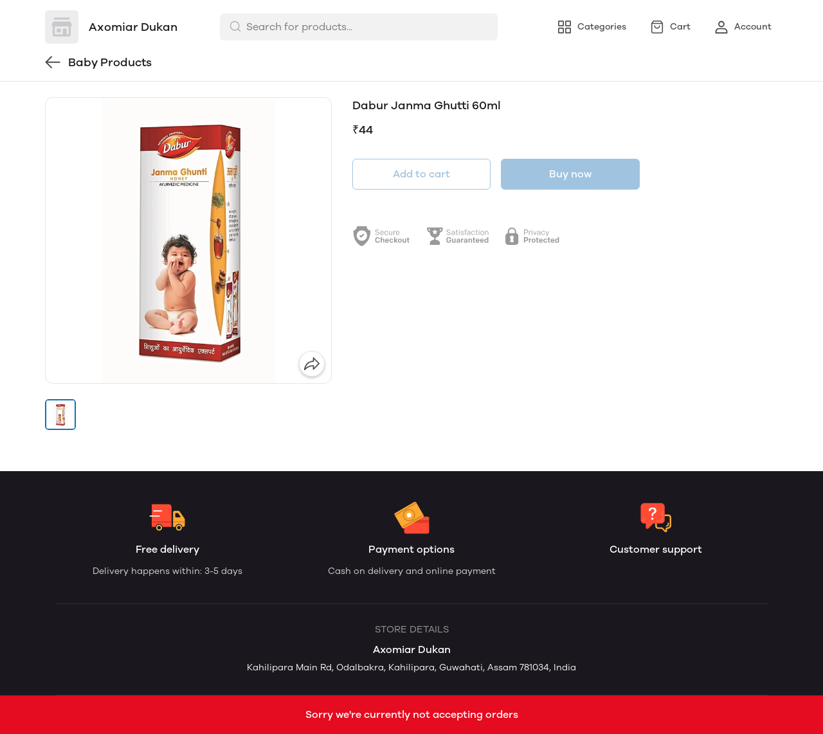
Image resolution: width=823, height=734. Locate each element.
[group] (188, 240)
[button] (60, 414)
